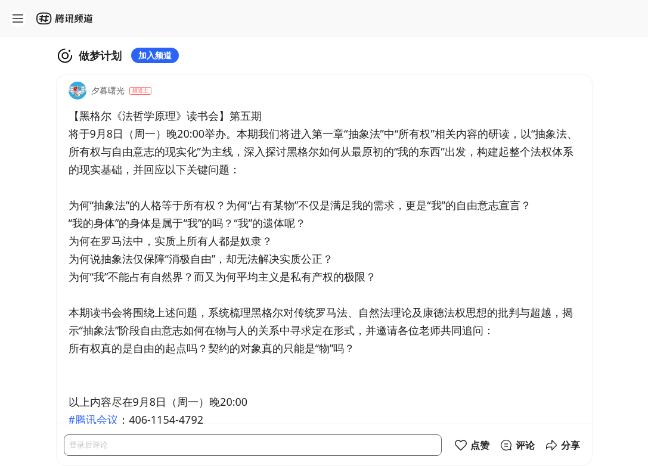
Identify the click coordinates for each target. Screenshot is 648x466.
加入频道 (155, 55)
